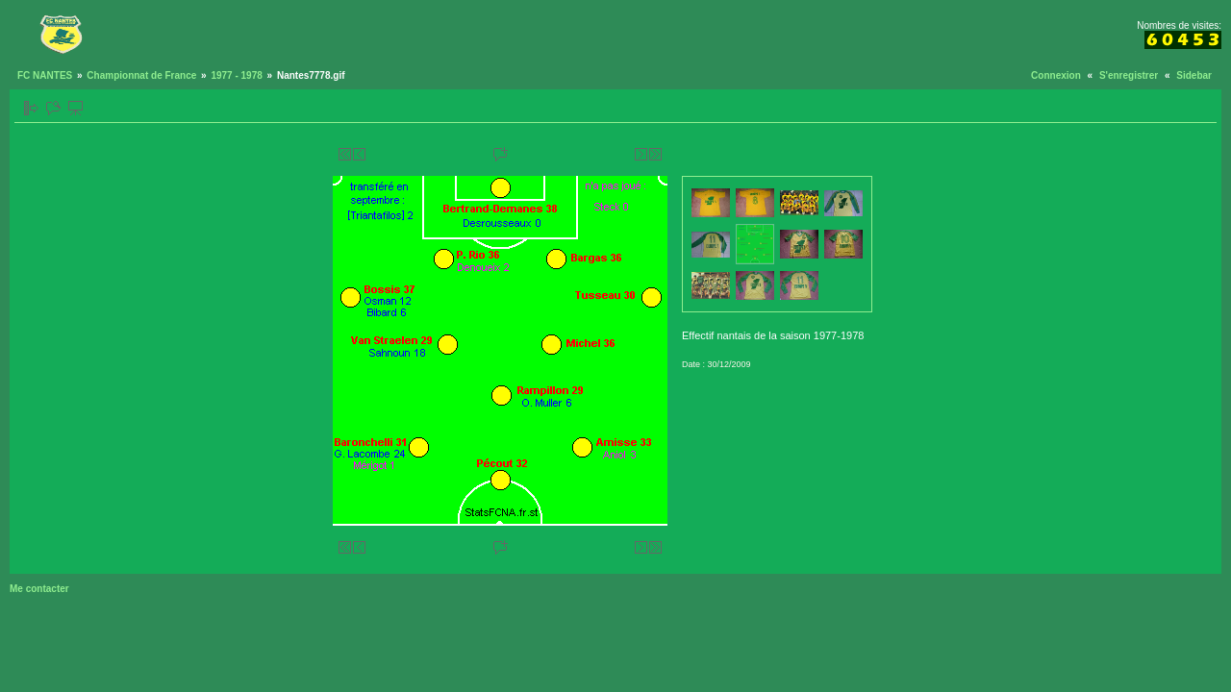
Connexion (1056, 75)
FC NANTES (44, 75)
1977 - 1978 (236, 75)
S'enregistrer (1128, 75)
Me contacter (39, 588)
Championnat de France (141, 75)
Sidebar (1194, 75)
